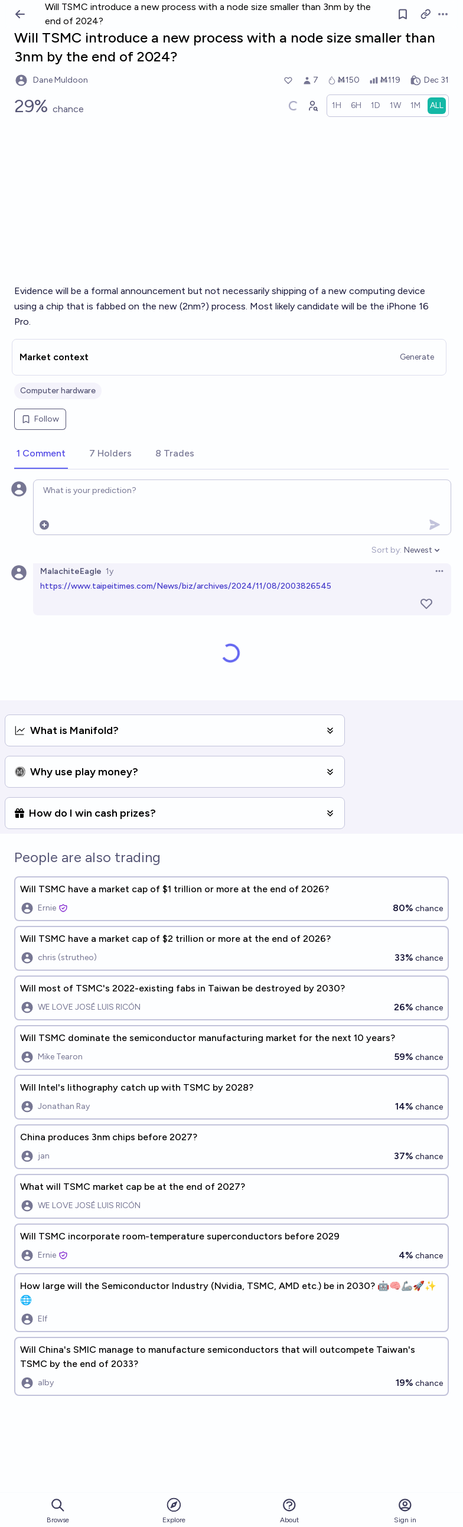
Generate (417, 357)
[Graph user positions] (312, 105)
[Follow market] (403, 14)
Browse (58, 1510)
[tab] (41, 454)
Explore (173, 1510)
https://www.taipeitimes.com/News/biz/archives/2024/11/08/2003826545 (185, 586)
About (289, 1510)
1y (109, 571)
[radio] (337, 105)
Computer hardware (58, 391)
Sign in (405, 1510)
